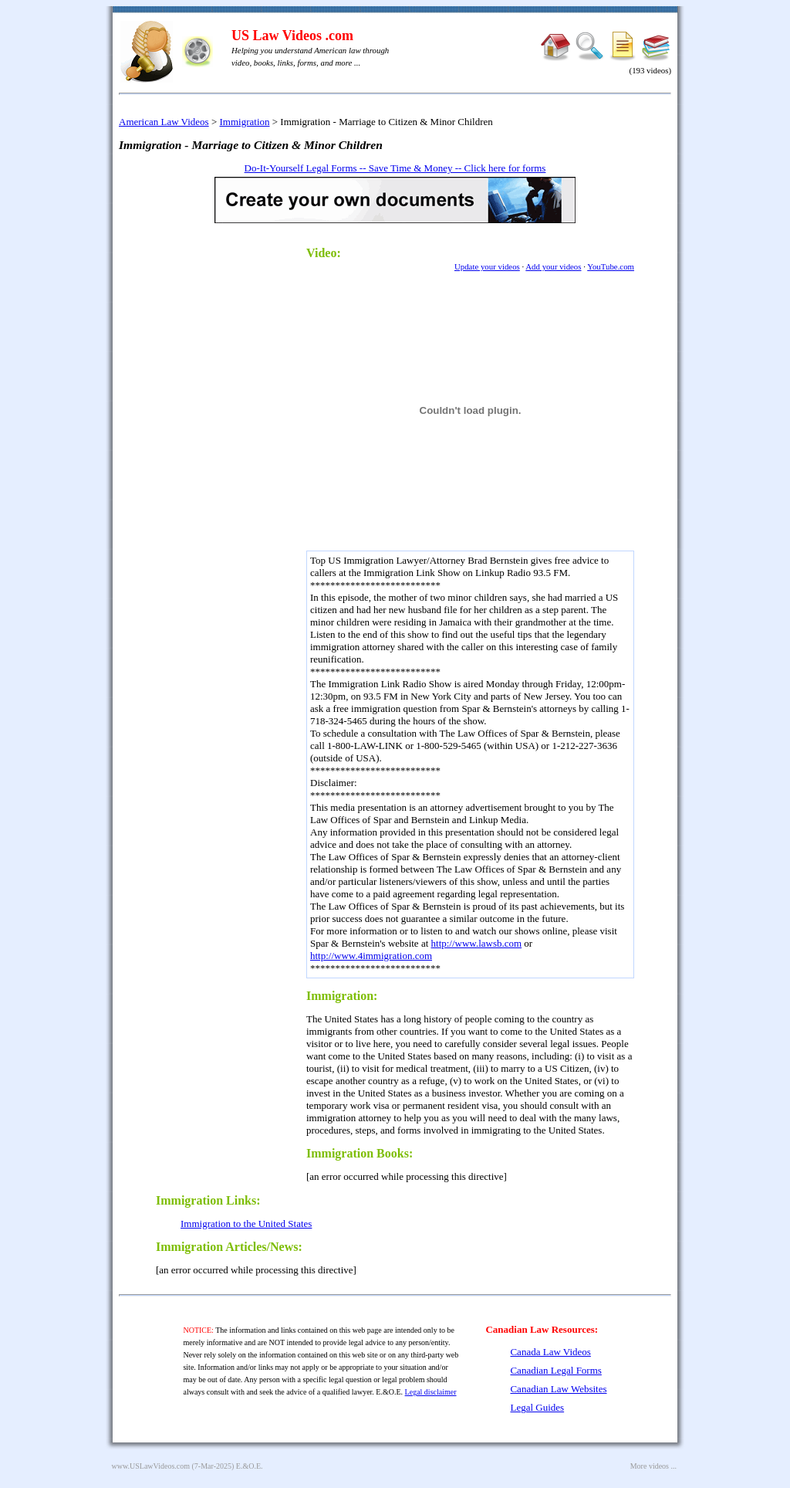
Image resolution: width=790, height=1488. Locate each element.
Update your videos (487, 266)
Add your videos (553, 266)
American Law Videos (164, 121)
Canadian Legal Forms (555, 1370)
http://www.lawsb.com (476, 943)
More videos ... (653, 1466)
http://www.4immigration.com (371, 955)
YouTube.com (610, 266)
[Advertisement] (225, 468)
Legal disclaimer (431, 1392)
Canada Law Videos (550, 1352)
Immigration (245, 121)
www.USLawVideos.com (151, 1466)
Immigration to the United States (246, 1223)
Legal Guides (537, 1407)
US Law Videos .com (292, 35)
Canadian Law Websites (558, 1389)
